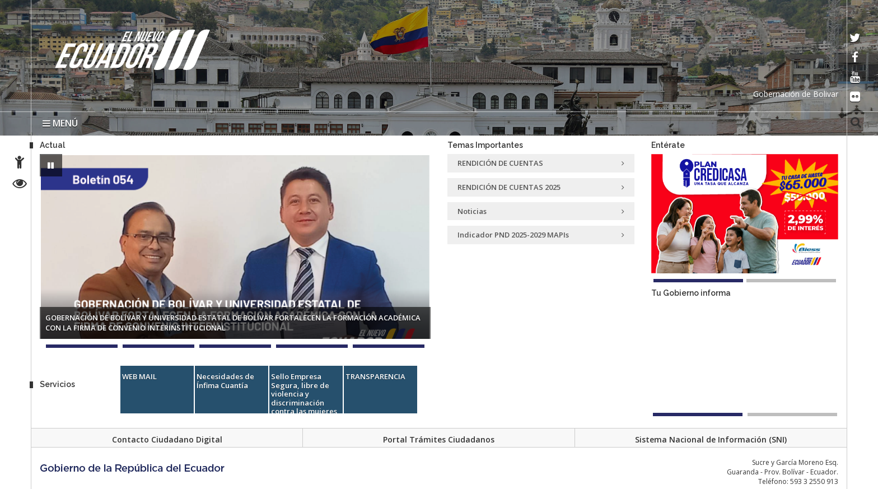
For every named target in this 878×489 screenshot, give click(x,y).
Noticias (540, 211)
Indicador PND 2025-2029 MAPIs (540, 235)
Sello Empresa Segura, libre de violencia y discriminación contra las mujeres (304, 393)
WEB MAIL (139, 376)
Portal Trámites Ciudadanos (438, 439)
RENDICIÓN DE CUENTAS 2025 (540, 187)
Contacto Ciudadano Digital (167, 439)
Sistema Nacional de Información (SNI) (711, 439)
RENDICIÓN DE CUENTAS (540, 163)
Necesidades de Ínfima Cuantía (225, 380)
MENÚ (60, 123)
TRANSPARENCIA (375, 376)
